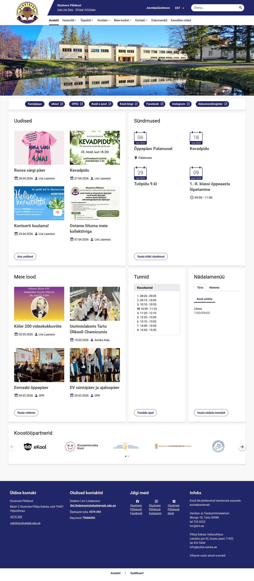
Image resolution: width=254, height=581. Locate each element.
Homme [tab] (214, 287)
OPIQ (78, 104)
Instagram (182, 104)
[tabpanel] (157, 309)
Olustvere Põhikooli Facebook (136, 507)
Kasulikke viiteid (181, 20)
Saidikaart (136, 573)
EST (180, 8)
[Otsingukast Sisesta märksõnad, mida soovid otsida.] (217, 7)
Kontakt (141, 20)
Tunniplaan (35, 104)
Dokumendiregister (213, 104)
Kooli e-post (102, 104)
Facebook (155, 104)
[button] (242, 446)
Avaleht (54, 20)
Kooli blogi (130, 104)
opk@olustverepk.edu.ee (25, 523)
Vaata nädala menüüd (211, 412)
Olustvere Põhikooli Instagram (155, 507)
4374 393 (16, 516)
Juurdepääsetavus (158, 8)
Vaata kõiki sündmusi (151, 256)
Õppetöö (87, 20)
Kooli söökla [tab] (204, 299)
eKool (58, 104)
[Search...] (241, 8)
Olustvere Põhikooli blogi (173, 507)
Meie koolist (123, 20)
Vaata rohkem (26, 412)
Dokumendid (159, 20)
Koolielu (104, 20)
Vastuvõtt (69, 20)
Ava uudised (25, 256)
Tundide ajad (145, 412)
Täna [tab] (200, 287)
